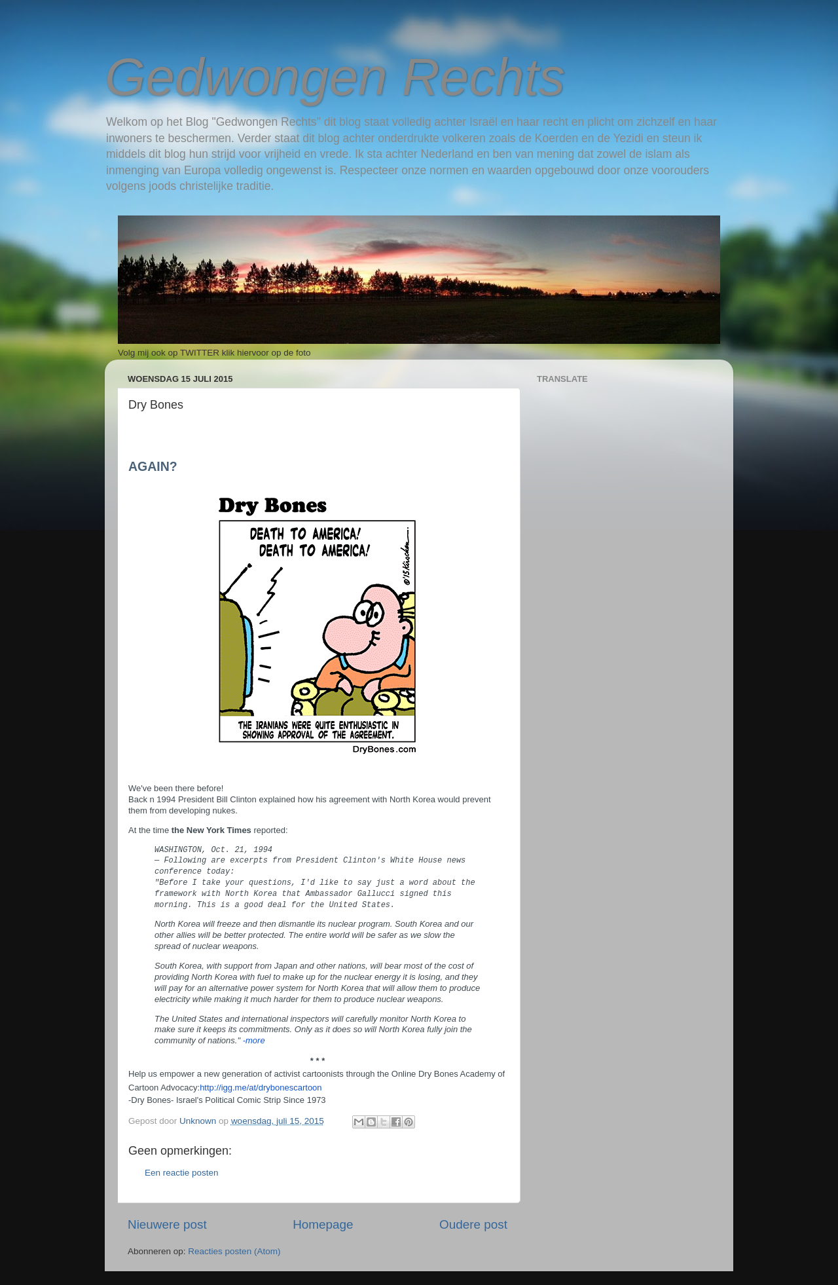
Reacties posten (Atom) (234, 1251)
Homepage (323, 1224)
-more (254, 1040)
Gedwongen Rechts (335, 77)
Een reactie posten (182, 1173)
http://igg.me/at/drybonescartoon (260, 1087)
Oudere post (473, 1224)
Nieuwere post (167, 1224)
